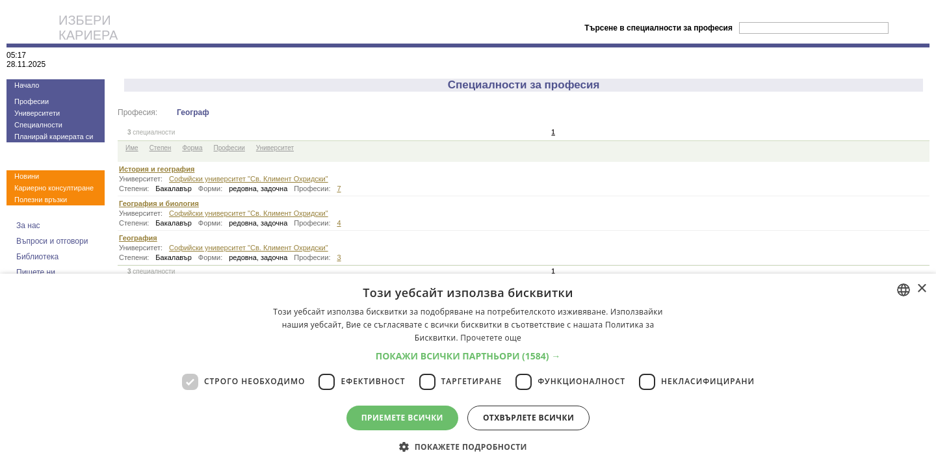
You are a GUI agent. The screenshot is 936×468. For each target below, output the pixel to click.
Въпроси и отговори (52, 241)
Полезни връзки (40, 199)
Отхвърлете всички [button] (528, 417)
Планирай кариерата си (53, 136)
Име (131, 147)
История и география (156, 169)
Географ (193, 112)
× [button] (921, 289)
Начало (26, 85)
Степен (161, 147)
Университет (275, 147)
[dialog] (468, 371)
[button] (468, 356)
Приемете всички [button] (402, 417)
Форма (192, 147)
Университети (37, 113)
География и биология (159, 203)
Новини (26, 176)
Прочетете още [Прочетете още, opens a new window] (490, 337)
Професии (31, 101)
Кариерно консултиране (54, 188)
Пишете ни (35, 272)
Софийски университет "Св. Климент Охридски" (248, 179)
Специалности (38, 125)
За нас (28, 225)
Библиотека (37, 256)
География (138, 238)
